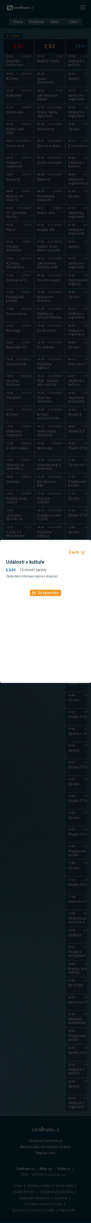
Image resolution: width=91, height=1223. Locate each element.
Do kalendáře (45, 593)
